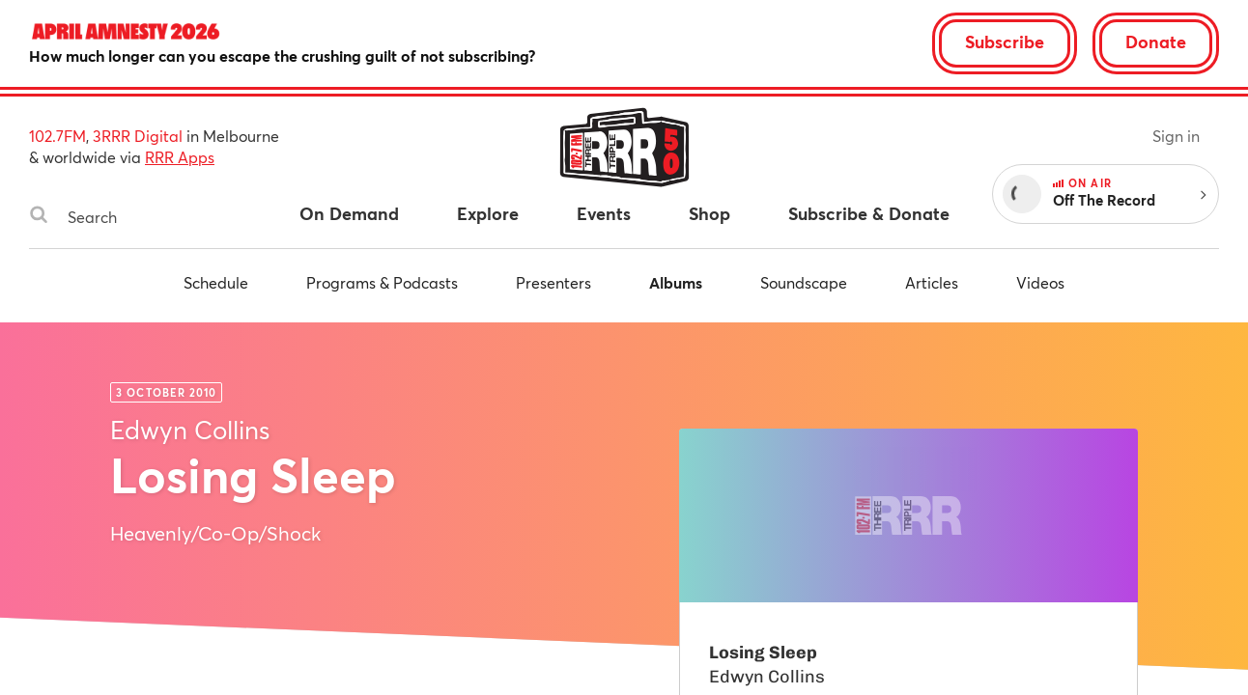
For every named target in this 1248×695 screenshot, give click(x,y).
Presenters (553, 282)
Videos (1040, 282)
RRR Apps (179, 157)
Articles (931, 282)
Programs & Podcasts (382, 282)
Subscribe (1004, 41)
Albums (675, 282)
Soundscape (803, 282)
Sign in (1176, 135)
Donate (1155, 41)
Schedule (216, 282)
